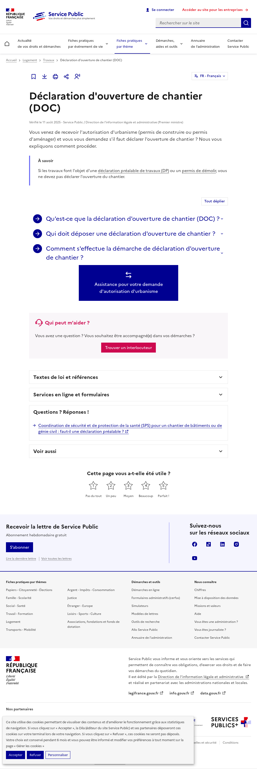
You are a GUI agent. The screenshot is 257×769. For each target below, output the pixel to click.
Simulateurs (139, 606)
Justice (72, 598)
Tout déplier (214, 201)
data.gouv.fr (213, 693)
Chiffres (200, 590)
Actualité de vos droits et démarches (39, 43)
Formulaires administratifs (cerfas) (155, 598)
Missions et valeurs (207, 606)
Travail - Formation (19, 614)
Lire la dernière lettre (21, 558)
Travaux (48, 60)
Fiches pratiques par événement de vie (85, 43)
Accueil (11, 60)
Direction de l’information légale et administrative (203, 676)
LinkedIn (222, 544)
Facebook (195, 544)
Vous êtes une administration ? (216, 622)
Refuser (35, 755)
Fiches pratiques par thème (129, 43)
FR (210, 76)
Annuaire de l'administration (151, 637)
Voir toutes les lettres (56, 558)
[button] (77, 76)
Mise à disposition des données (216, 598)
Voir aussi (44, 451)
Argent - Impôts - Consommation (91, 590)
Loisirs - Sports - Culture (84, 614)
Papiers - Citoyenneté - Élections (29, 590)
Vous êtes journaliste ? (210, 630)
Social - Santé (15, 606)
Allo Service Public (144, 630)
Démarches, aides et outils (166, 43)
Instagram (236, 544)
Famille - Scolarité (18, 598)
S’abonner (19, 547)
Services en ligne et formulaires (71, 394)
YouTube (195, 558)
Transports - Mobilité (21, 630)
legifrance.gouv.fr (146, 693)
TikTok (209, 544)
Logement (30, 60)
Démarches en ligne (145, 590)
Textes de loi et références (65, 377)
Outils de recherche (145, 622)
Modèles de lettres (144, 614)
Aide (197, 614)
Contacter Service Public (238, 43)
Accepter (15, 755)
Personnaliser (58, 755)
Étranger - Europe (80, 606)
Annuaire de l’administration (205, 43)
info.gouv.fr (182, 693)
